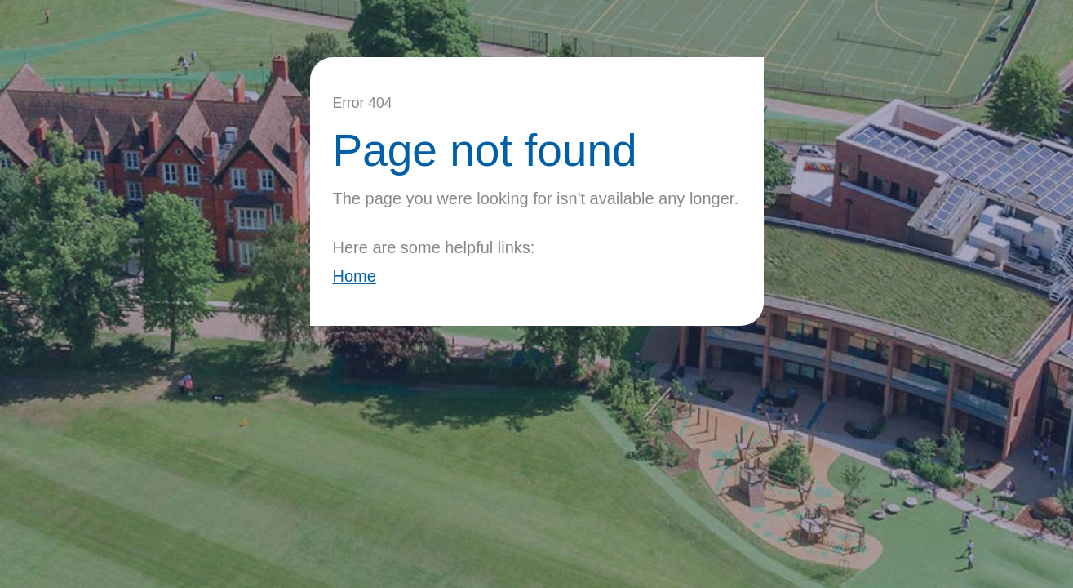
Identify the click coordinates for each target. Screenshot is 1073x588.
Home (354, 276)
